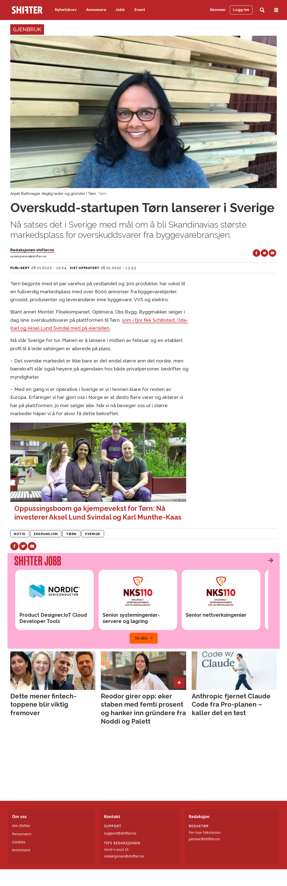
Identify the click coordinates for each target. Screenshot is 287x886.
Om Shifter (21, 825)
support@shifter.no (120, 833)
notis (20, 534)
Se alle (141, 638)
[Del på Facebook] (256, 253)
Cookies (18, 842)
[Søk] (262, 10)
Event (139, 9)
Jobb (120, 9)
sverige (92, 534)
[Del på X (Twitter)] (264, 253)
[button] (269, 560)
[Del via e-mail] (272, 253)
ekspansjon (46, 534)
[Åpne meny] (276, 10)
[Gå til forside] (27, 10)
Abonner (218, 9)
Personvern (22, 834)
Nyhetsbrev (66, 9)
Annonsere (96, 9)
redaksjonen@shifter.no (124, 856)
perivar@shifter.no (204, 839)
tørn (71, 534)
